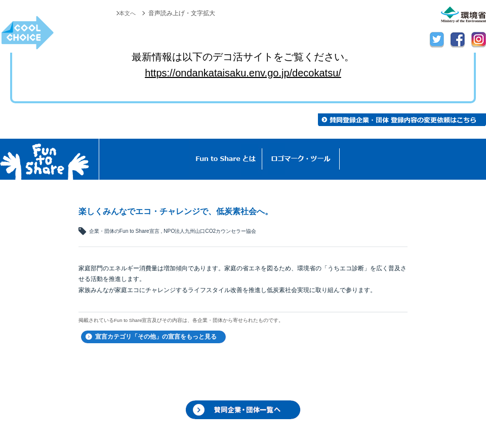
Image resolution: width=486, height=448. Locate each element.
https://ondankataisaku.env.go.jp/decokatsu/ (243, 72)
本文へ (126, 13)
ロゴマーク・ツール (301, 159)
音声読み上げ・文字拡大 (181, 13)
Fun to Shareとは (225, 159)
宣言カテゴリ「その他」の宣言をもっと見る (156, 336)
